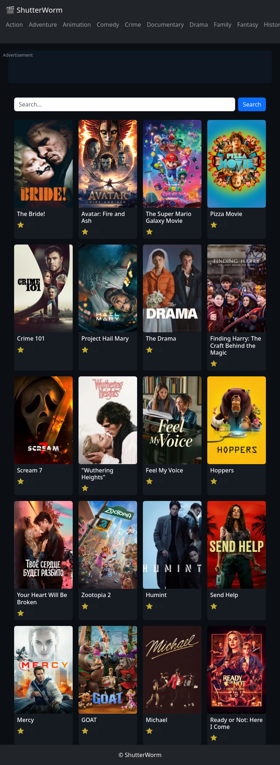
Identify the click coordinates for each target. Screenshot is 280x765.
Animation (77, 25)
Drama (199, 25)
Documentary (165, 25)
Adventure (43, 25)
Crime (133, 25)
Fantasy (247, 25)
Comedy (108, 25)
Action (14, 25)
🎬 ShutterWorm (34, 10)
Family (223, 25)
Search (252, 104)
